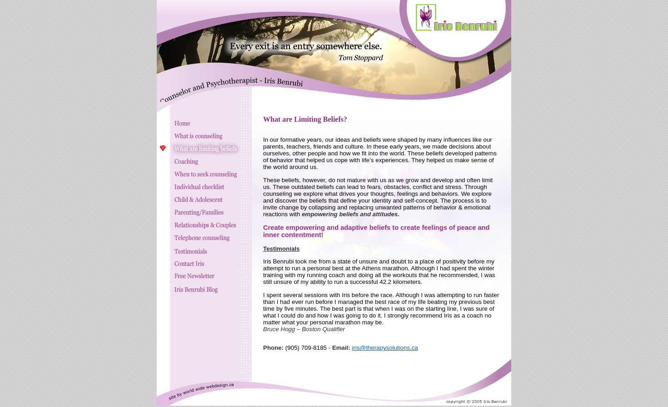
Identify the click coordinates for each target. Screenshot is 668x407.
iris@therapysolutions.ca (385, 347)
